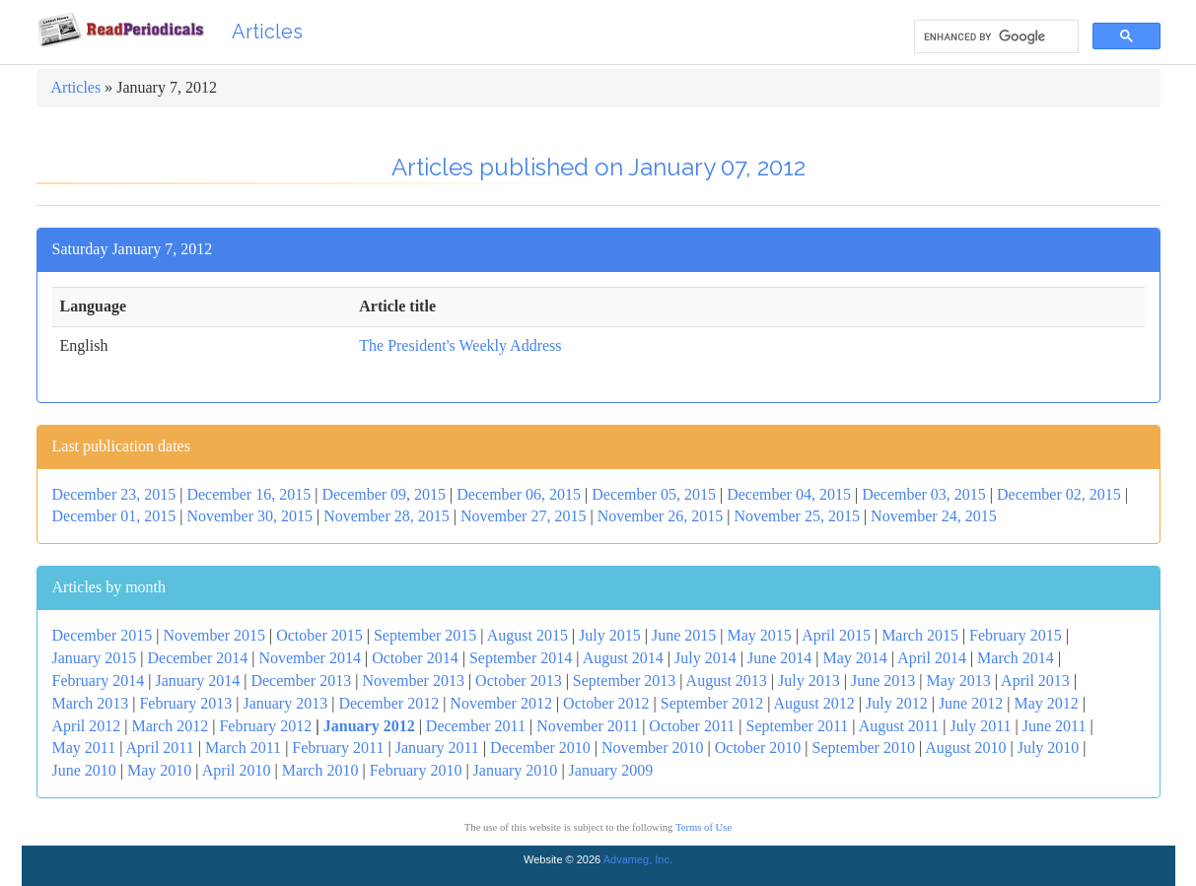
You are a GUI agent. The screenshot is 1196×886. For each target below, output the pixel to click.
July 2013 (809, 680)
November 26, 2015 (661, 516)
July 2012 (897, 703)
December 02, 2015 (1059, 494)
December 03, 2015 (924, 494)
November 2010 (652, 747)
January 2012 (369, 725)
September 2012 (712, 703)
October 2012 (606, 703)
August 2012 (814, 703)
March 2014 (1015, 657)
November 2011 (587, 725)
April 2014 (931, 657)
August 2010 (965, 747)
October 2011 (692, 725)
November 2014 (309, 657)
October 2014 (415, 657)
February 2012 (265, 725)
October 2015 (319, 635)
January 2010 (515, 770)
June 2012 (971, 703)
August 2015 (527, 635)
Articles (267, 31)
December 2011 (476, 725)
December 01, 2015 (114, 516)
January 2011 (437, 747)
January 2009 (611, 770)
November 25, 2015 (797, 516)
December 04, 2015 (789, 494)
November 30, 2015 (249, 516)
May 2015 (760, 635)
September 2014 (520, 657)
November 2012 (501, 703)
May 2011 (84, 747)
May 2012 (1046, 703)
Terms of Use (703, 827)
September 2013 (624, 680)
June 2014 (779, 657)
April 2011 (160, 747)
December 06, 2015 (519, 494)
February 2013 (185, 703)
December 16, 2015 (248, 494)
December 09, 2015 (383, 494)
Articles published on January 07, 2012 (598, 167)
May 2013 (958, 680)
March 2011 (243, 747)
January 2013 (285, 703)
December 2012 (388, 703)
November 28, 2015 (386, 516)
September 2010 (862, 747)
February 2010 (416, 770)
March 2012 (169, 725)
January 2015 (94, 657)
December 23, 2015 (114, 494)
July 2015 (610, 635)
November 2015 (214, 635)
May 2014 (854, 657)
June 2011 (1054, 725)
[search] (994, 37)
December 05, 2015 (654, 494)
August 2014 (623, 657)
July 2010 (1049, 747)
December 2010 (540, 747)
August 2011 (899, 725)
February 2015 (1015, 635)
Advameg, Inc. (637, 859)
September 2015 (425, 635)
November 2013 (413, 680)
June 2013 (883, 680)
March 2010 (320, 770)
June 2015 (684, 635)
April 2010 (236, 770)
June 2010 (84, 770)
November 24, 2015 (934, 516)
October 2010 (758, 747)
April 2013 (1035, 680)
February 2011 (338, 747)
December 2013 (300, 680)
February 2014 (98, 680)
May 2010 (159, 770)
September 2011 (796, 725)
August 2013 (726, 680)
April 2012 (86, 725)
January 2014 (197, 680)
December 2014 (197, 657)
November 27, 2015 (523, 516)
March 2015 (919, 635)
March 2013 (90, 703)
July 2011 (980, 725)
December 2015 (102, 635)
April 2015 (836, 635)
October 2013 (518, 680)
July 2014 (705, 657)
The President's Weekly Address (460, 345)
